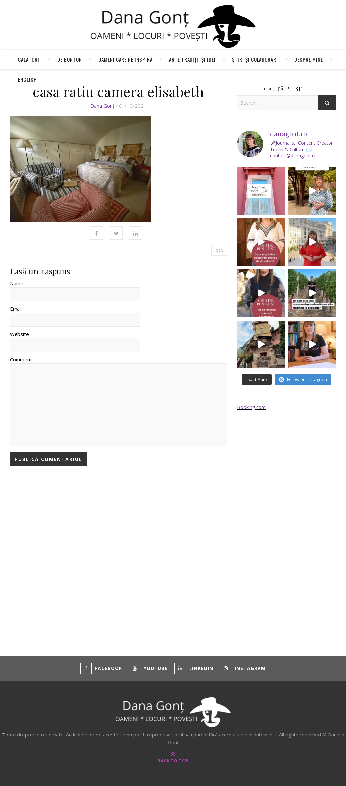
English (27, 79)
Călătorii (29, 59)
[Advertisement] (286, 525)
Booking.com (251, 407)
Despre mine (308, 59)
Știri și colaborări (255, 59)
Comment (21, 359)
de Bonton (69, 59)
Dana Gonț (102, 105)
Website (19, 334)
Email (16, 308)
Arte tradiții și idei (192, 59)
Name (16, 283)
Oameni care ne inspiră (125, 59)
